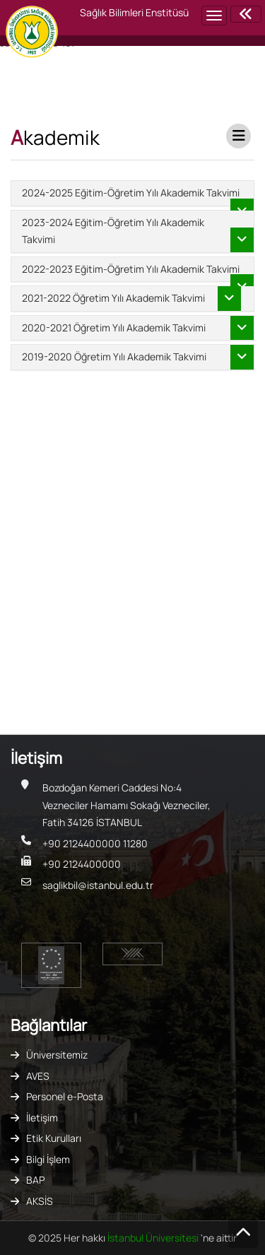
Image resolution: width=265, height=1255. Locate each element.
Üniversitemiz (57, 1054)
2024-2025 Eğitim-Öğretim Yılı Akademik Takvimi (131, 192)
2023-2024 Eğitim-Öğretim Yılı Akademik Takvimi (113, 231)
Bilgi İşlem (48, 1159)
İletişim (42, 1117)
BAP (35, 1179)
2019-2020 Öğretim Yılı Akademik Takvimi (114, 356)
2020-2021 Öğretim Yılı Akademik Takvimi (114, 327)
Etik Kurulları (53, 1138)
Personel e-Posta (64, 1096)
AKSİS (39, 1201)
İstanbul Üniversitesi (154, 1237)
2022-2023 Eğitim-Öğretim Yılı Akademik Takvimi (131, 269)
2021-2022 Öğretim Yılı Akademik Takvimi (113, 298)
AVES (37, 1076)
